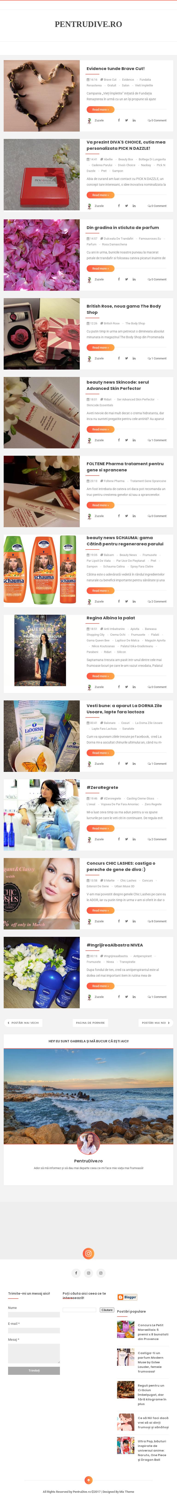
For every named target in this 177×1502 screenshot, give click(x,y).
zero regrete (153, 804)
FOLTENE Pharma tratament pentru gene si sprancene (125, 467)
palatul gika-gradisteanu (139, 646)
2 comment (157, 601)
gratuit (114, 85)
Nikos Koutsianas (105, 646)
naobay (148, 165)
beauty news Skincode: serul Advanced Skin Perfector (118, 385)
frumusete (152, 555)
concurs (149, 880)
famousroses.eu (152, 238)
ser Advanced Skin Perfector (137, 399)
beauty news (131, 555)
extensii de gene (100, 886)
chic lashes (130, 880)
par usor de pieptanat (133, 560)
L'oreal (93, 804)
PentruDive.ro (88, 24)
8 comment (157, 921)
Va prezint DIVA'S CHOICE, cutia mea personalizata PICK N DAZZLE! (126, 145)
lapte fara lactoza (106, 728)
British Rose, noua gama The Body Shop (124, 309)
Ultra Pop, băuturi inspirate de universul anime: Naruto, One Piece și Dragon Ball (152, 1448)
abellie (110, 159)
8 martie (111, 880)
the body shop (135, 323)
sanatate (128, 728)
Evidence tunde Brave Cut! (116, 68)
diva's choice (129, 165)
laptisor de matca (129, 640)
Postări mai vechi (25, 1022)
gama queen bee (100, 640)
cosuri (127, 723)
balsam (111, 555)
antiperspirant (144, 956)
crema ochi (120, 634)
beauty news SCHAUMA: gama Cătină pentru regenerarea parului (125, 541)
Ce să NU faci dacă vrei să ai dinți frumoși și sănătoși (153, 1420)
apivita (137, 629)
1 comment (157, 358)
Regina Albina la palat (111, 618)
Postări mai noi (154, 1022)
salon (128, 85)
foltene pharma (116, 481)
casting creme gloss (142, 798)
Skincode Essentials (100, 405)
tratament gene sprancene (148, 481)
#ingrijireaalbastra (118, 956)
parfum (94, 244)
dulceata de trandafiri (121, 238)
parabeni (95, 652)
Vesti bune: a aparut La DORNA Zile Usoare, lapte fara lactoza (124, 709)
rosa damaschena (114, 244)
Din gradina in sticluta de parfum (123, 227)
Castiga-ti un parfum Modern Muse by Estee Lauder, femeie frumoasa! (150, 1360)
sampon (117, 171)
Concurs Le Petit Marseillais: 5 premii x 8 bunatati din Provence (153, 1330)
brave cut (112, 79)
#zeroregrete (115, 798)
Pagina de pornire (90, 1022)
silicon (121, 652)
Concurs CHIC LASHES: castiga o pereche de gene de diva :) (121, 866)
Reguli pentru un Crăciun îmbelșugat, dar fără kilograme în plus (152, 1392)
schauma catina (116, 566)
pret (106, 171)
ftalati (157, 634)
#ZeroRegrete (102, 787)
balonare (112, 723)
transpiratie (127, 962)
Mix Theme (126, 1489)
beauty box (128, 159)
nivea (112, 962)
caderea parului (104, 165)
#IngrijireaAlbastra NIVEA (115, 945)
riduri (110, 399)
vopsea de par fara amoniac (122, 804)
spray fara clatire (141, 566)
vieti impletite (144, 85)
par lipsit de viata (101, 560)
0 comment (157, 120)
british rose (114, 323)
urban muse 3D (125, 886)
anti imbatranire (116, 629)
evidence (130, 79)
